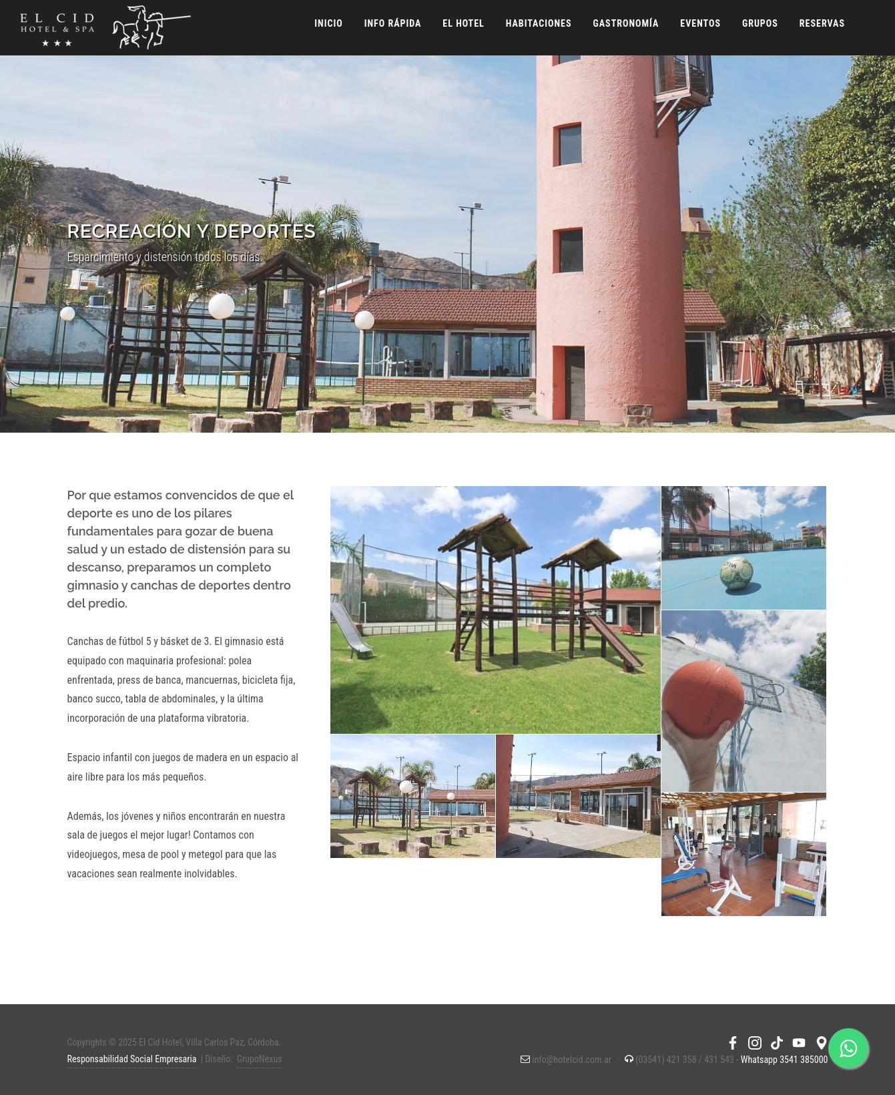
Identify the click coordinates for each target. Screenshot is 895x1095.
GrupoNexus (259, 1059)
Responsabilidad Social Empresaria (132, 1059)
